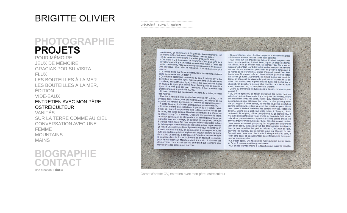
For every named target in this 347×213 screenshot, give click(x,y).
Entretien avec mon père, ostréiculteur (68, 104)
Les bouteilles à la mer (66, 79)
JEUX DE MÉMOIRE (57, 63)
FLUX (41, 74)
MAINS (42, 140)
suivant (163, 24)
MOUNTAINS (49, 134)
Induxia (57, 170)
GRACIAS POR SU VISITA (63, 68)
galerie (176, 24)
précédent (148, 24)
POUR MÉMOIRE (53, 57)
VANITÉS (45, 112)
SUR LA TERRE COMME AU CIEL (71, 118)
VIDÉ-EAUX (47, 96)
